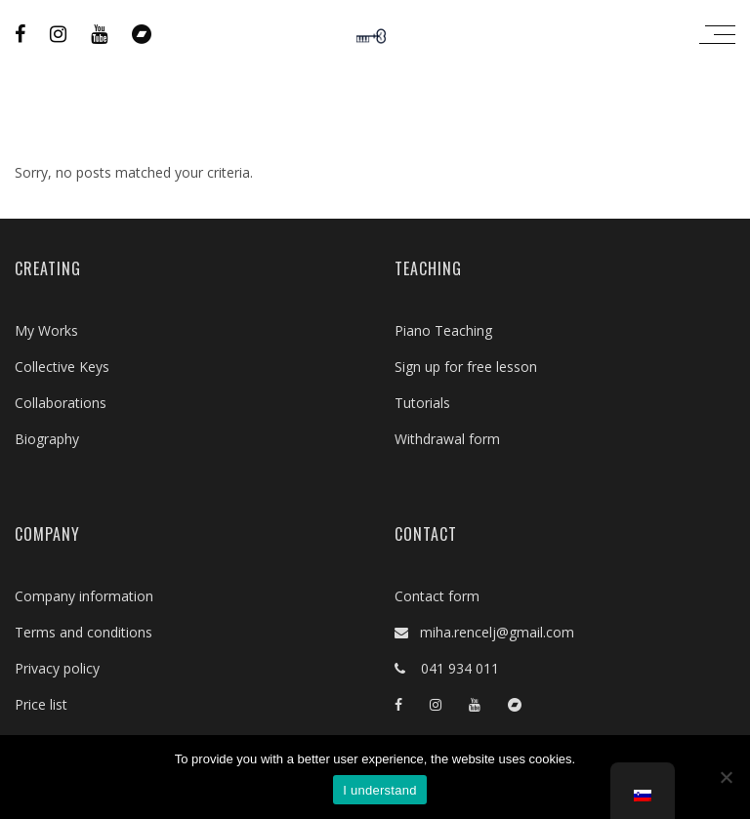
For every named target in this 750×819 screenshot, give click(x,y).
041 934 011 (452, 668)
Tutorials (422, 402)
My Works (46, 330)
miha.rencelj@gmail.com (491, 632)
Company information (84, 596)
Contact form (437, 596)
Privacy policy (57, 668)
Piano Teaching (443, 330)
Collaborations (60, 402)
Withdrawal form (447, 439)
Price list (41, 704)
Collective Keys (62, 366)
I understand (379, 790)
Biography (47, 439)
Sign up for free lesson (466, 366)
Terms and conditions (83, 632)
